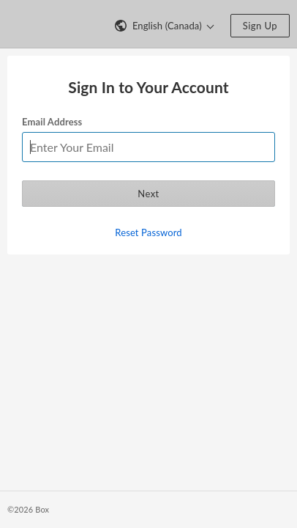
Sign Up (260, 26)
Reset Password (148, 232)
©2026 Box (28, 509)
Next (148, 193)
